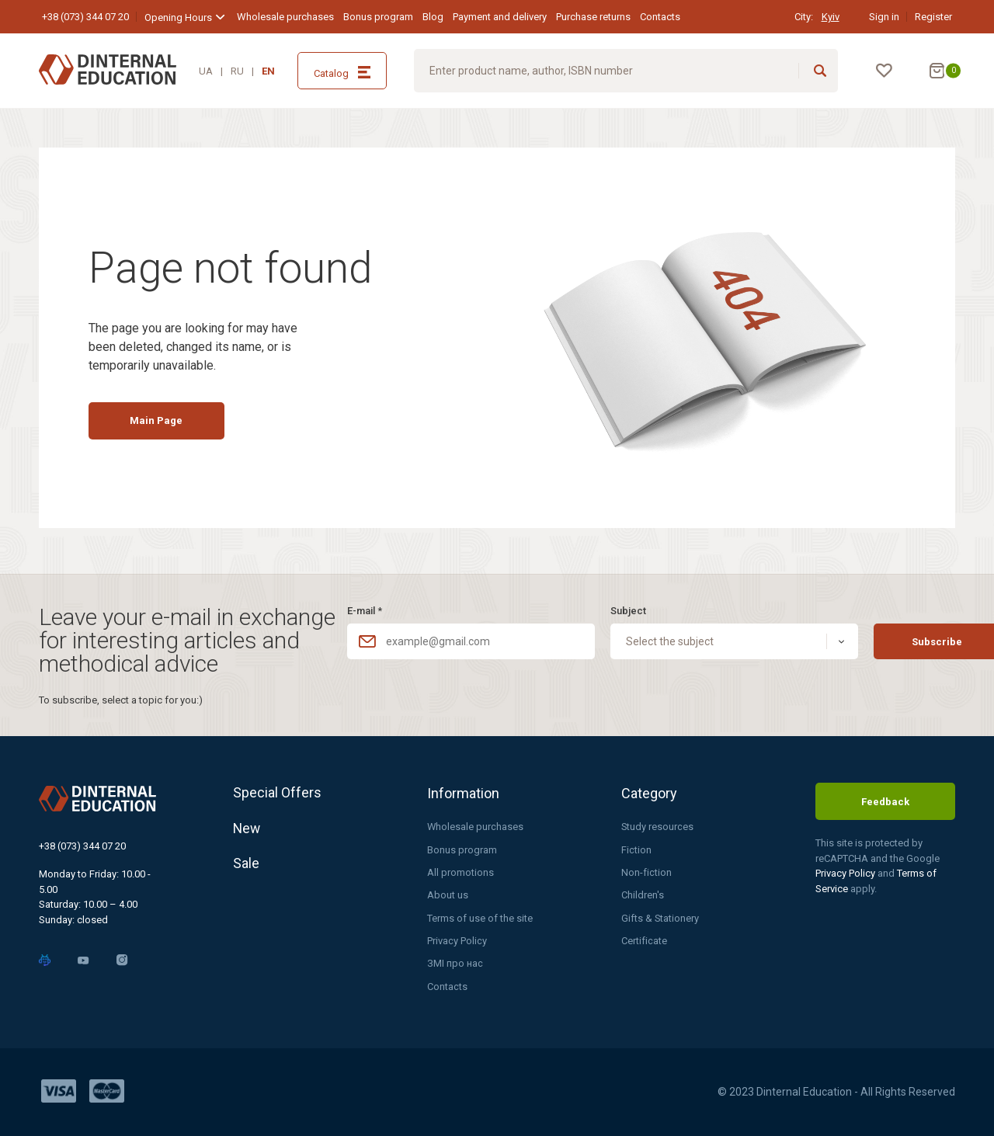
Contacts (660, 17)
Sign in (884, 17)
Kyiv (830, 17)
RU (237, 71)
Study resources (657, 826)
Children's (642, 895)
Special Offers (277, 792)
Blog (432, 17)
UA (206, 71)
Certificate (644, 941)
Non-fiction (646, 871)
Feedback (885, 801)
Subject (603, 610)
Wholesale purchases (285, 17)
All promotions (460, 871)
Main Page (160, 423)
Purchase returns (593, 17)
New (247, 829)
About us (447, 895)
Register (933, 17)
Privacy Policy (457, 941)
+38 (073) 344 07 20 (85, 17)
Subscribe (889, 641)
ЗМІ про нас (455, 963)
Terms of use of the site (480, 917)
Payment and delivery (500, 17)
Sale (246, 865)
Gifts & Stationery (660, 917)
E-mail (364, 610)
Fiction (636, 849)
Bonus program (378, 17)
